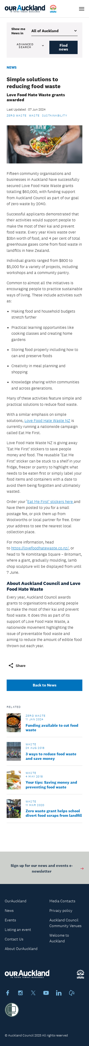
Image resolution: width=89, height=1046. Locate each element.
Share (17, 665)
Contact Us (14, 939)
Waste (34, 115)
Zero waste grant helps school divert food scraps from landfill (54, 813)
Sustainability (54, 115)
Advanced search (31, 45)
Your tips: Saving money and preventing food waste (51, 784)
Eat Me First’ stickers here (50, 501)
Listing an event (18, 929)
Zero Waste (17, 115)
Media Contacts (62, 901)
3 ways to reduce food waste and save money (51, 756)
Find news (63, 47)
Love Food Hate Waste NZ (47, 420)
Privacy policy (60, 910)
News (12, 67)
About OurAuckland (21, 948)
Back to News (44, 685)
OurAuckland (15, 901)
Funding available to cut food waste (52, 727)
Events (10, 920)
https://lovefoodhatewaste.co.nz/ (40, 548)
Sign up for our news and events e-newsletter (47, 869)
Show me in (18, 31)
